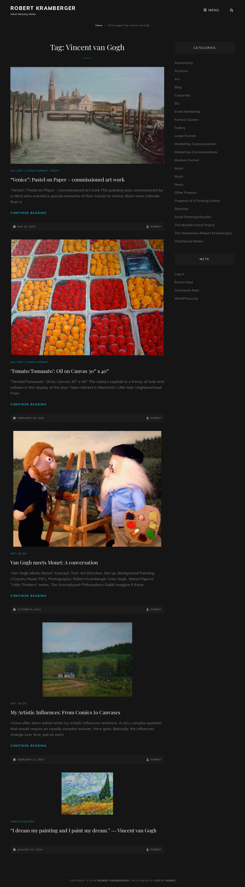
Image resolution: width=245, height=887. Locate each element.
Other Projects (186, 192)
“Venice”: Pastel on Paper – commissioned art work (67, 179)
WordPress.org (186, 298)
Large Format (37, 170)
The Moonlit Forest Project (195, 225)
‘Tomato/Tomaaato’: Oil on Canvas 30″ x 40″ (59, 371)
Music (179, 168)
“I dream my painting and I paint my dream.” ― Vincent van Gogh (83, 830)
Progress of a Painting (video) (197, 201)
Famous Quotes (22, 821)
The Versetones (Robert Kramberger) (203, 233)
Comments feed (187, 290)
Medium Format (187, 160)
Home (98, 25)
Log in (179, 274)
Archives (181, 71)
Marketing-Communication (195, 144)
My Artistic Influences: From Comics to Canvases (65, 712)
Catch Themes (165, 880)
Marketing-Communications (196, 152)
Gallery (16, 170)
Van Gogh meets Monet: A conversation (54, 562)
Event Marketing (187, 111)
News (55, 170)
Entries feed (184, 282)
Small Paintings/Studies (193, 217)
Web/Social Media (189, 241)
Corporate (182, 95)
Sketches (181, 209)
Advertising (184, 63)
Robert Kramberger (43, 8)
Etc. (177, 103)
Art (13, 553)
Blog (23, 553)
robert (155, 226)
